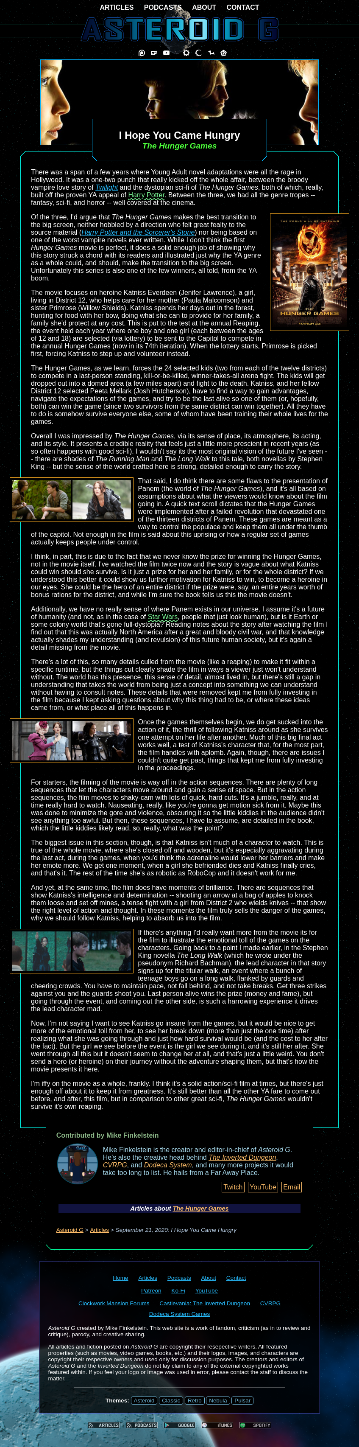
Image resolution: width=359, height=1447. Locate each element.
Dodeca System (168, 1165)
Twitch (232, 1187)
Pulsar (242, 1400)
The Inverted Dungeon (242, 1157)
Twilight (106, 187)
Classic (171, 1400)
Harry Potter (146, 195)
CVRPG (115, 1165)
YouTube (263, 1187)
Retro (195, 1400)
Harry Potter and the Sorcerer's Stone (138, 232)
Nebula (218, 1400)
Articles (99, 1230)
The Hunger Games (201, 1208)
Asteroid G (69, 1230)
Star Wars (163, 616)
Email (291, 1187)
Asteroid (144, 1400)
